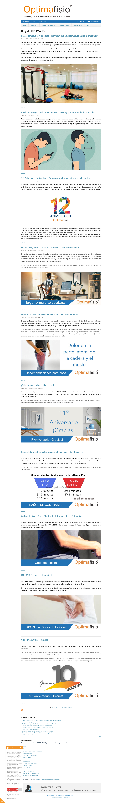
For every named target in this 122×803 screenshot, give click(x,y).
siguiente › (64, 707)
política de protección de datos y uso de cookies (47, 779)
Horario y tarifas (64, 25)
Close (21, 748)
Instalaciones (27, 757)
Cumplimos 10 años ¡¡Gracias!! (35, 639)
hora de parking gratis (30, 763)
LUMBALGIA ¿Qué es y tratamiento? (37, 575)
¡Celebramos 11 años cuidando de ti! (37, 385)
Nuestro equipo (27, 753)
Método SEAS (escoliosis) (31, 773)
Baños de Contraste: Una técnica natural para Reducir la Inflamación (52, 451)
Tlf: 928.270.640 (66, 797)
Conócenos (34, 25)
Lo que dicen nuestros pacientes (32, 751)
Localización (26, 761)
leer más (9, 786)
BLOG (88, 25)
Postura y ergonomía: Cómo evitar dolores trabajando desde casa (50, 247)
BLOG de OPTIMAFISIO (30, 775)
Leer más (23, 107)
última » (70, 707)
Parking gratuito (94, 22)
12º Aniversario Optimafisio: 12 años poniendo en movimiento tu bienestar (55, 178)
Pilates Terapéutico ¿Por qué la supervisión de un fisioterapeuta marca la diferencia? (59, 35)
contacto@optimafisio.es (57, 797)
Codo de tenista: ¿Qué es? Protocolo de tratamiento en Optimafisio (51, 516)
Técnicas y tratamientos (48, 25)
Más (100, 736)
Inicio (24, 25)
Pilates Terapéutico (28, 771)
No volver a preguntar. (12, 791)
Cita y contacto (78, 25)
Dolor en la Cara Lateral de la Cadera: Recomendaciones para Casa (51, 314)
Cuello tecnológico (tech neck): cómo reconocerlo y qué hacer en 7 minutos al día (57, 112)
